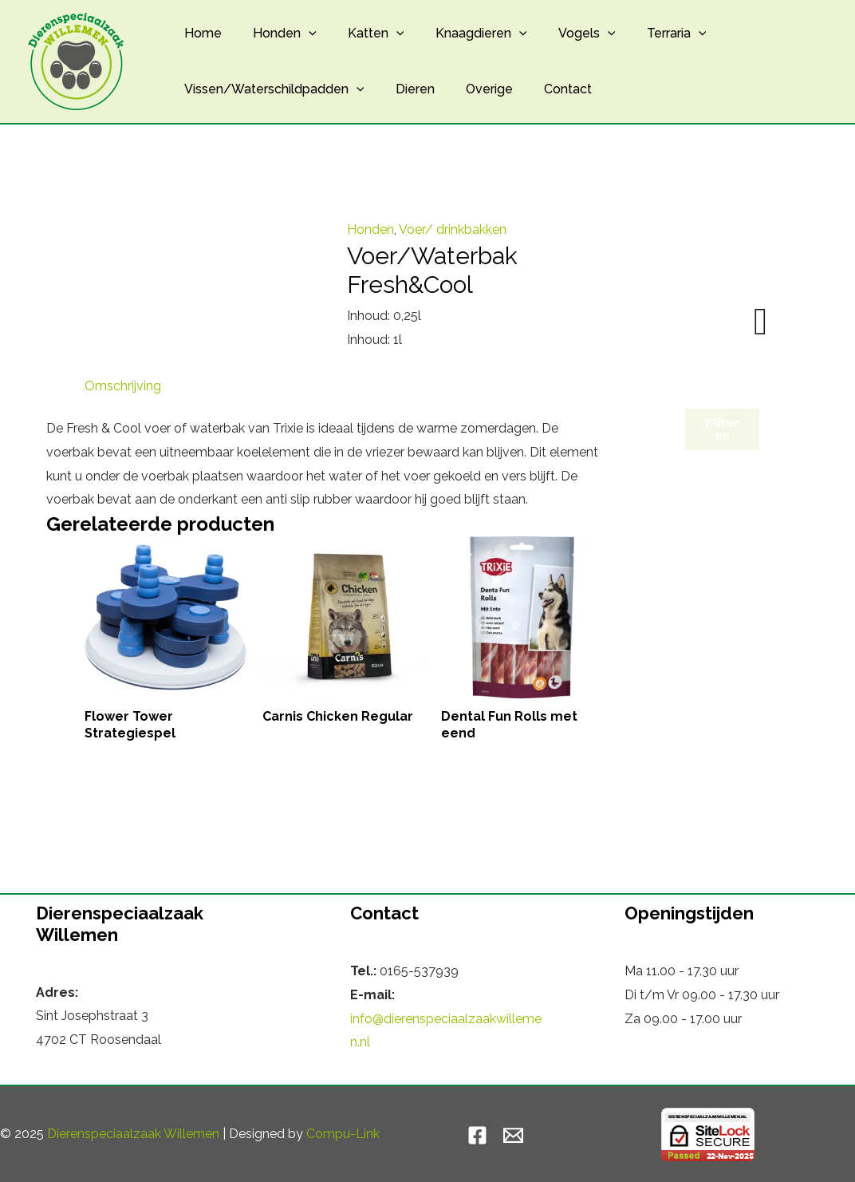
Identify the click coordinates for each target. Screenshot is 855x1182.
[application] (300, 33)
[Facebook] (477, 1135)
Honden (276, 33)
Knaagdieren (460, 33)
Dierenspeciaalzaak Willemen (133, 1133)
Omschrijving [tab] (123, 385)
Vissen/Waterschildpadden (271, 89)
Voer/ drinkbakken (452, 229)
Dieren (406, 89)
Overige (474, 89)
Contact (548, 89)
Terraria (644, 33)
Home (200, 33)
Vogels (560, 33)
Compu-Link (343, 1133)
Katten (361, 33)
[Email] (513, 1135)
